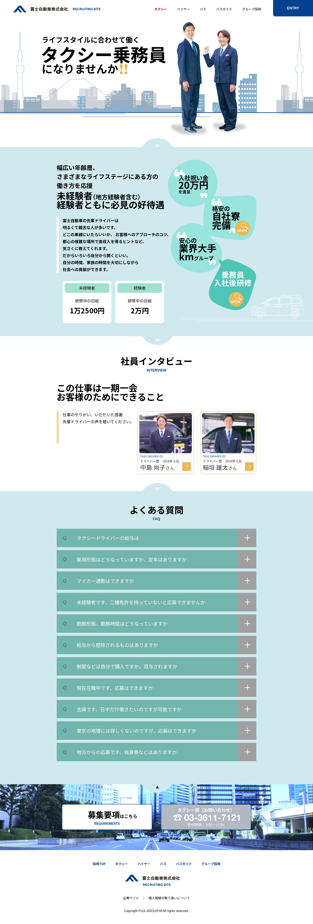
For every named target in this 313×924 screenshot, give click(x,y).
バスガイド (224, 9)
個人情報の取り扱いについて (169, 897)
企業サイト (131, 897)
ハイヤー (183, 9)
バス (203, 9)
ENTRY (293, 8)
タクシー (160, 9)
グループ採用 (251, 9)
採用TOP (99, 863)
